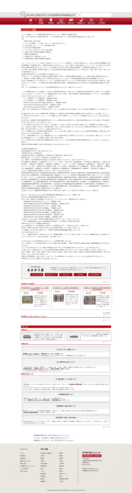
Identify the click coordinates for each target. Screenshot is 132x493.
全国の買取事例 (94, 274)
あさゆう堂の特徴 (37, 274)
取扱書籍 (80, 274)
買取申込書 (78, 384)
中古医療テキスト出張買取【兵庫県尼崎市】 (66, 288)
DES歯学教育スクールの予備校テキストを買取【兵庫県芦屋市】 (34, 288)
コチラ (105, 140)
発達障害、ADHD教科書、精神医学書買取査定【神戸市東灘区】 (97, 288)
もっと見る (107, 312)
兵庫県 (34, 29)
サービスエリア (26, 29)
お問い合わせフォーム (47, 355)
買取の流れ (66, 274)
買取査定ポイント (51, 274)
